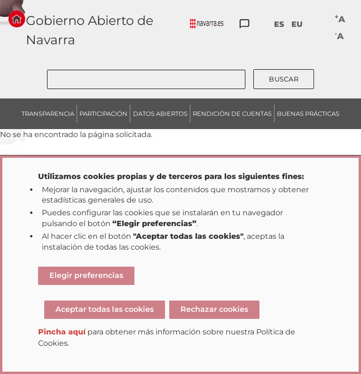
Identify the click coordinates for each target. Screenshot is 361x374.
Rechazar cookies (214, 309)
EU (297, 24)
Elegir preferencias (86, 275)
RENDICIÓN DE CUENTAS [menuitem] (232, 113)
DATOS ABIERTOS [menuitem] (160, 113)
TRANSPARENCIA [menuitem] (48, 113)
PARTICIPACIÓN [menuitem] (103, 113)
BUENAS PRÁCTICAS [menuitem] (308, 113)
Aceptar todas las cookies (104, 309)
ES (279, 24)
